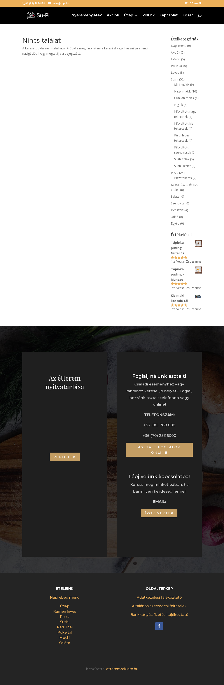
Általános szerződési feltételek (159, 606)
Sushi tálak (181, 159)
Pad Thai (65, 627)
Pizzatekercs (183, 178)
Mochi (64, 638)
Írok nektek (159, 513)
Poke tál (176, 66)
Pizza (174, 173)
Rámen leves (64, 611)
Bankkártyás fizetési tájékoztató (159, 615)
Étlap (128, 15)
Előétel (175, 59)
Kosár (187, 15)
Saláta (175, 196)
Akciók (113, 15)
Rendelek (64, 457)
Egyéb (175, 223)
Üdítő (174, 217)
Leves (175, 72)
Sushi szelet (182, 166)
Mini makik (181, 84)
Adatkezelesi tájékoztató (159, 597)
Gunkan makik (184, 98)
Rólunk (148, 15)
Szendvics (178, 203)
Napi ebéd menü (64, 597)
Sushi (174, 79)
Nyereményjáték (87, 15)
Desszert (177, 210)
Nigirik (178, 105)
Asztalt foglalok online (159, 450)
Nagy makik (182, 91)
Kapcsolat (168, 15)
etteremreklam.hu (122, 669)
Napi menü (178, 46)
